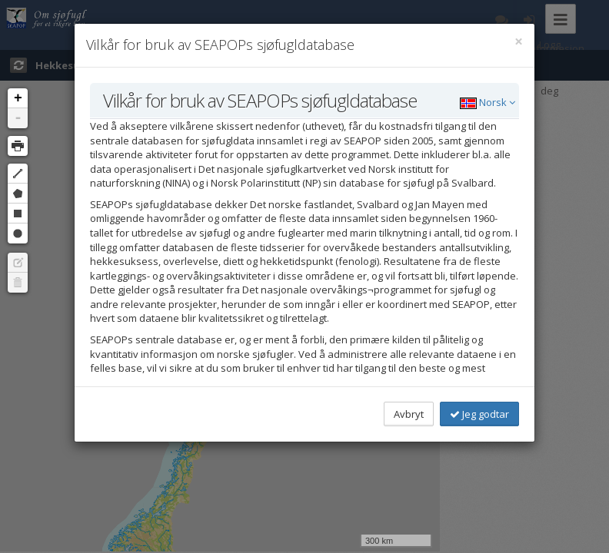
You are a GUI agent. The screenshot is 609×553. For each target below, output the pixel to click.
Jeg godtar (479, 414)
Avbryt (409, 414)
